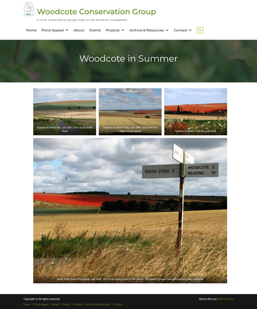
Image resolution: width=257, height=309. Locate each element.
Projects (113, 30)
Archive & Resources (146, 30)
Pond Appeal (52, 30)
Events (95, 30)
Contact (180, 30)
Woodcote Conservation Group (96, 11)
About (79, 30)
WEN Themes (225, 298)
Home (31, 30)
